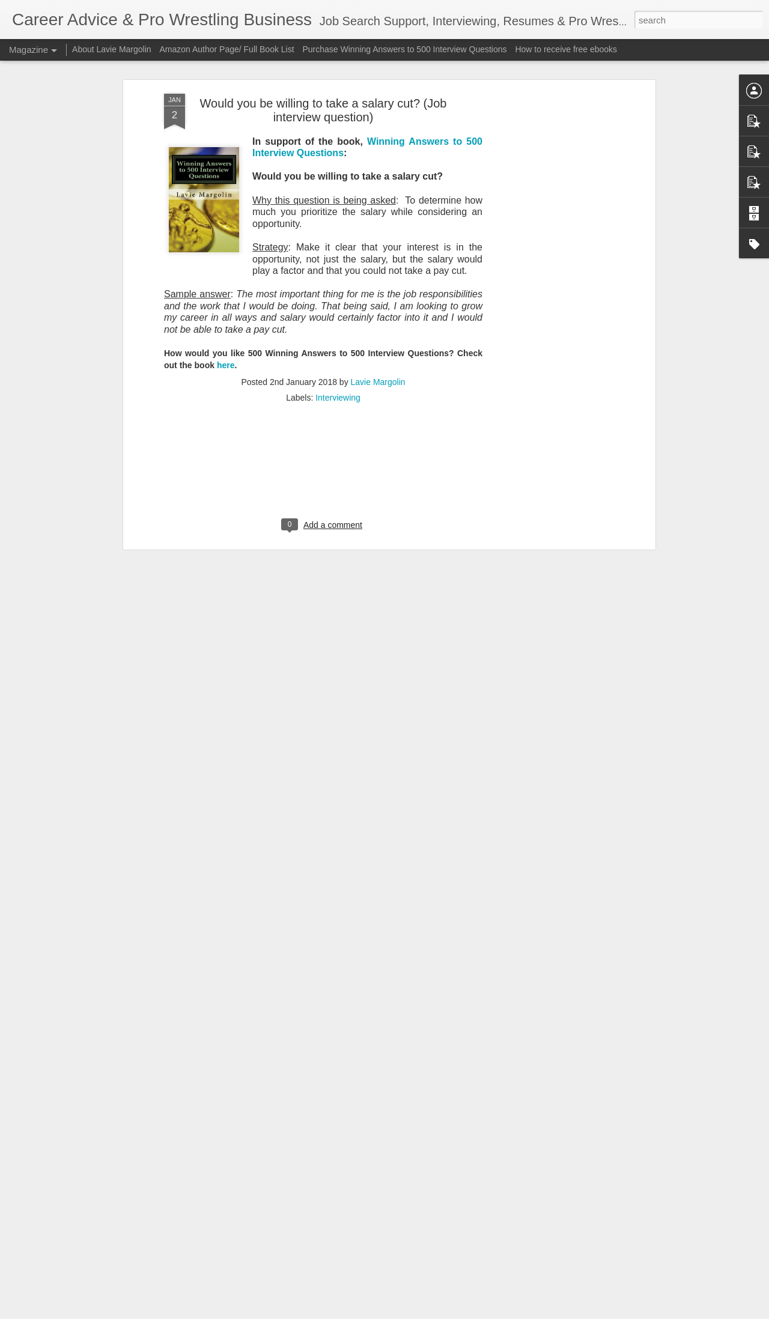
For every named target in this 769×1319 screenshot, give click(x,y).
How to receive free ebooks (566, 49)
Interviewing (337, 269)
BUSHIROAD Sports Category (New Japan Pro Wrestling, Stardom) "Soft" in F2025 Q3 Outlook (365, 1174)
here (226, 237)
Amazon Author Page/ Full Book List (226, 49)
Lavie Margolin (378, 254)
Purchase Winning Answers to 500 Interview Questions (404, 49)
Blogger (422, 1312)
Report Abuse (457, 1312)
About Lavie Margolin (111, 49)
